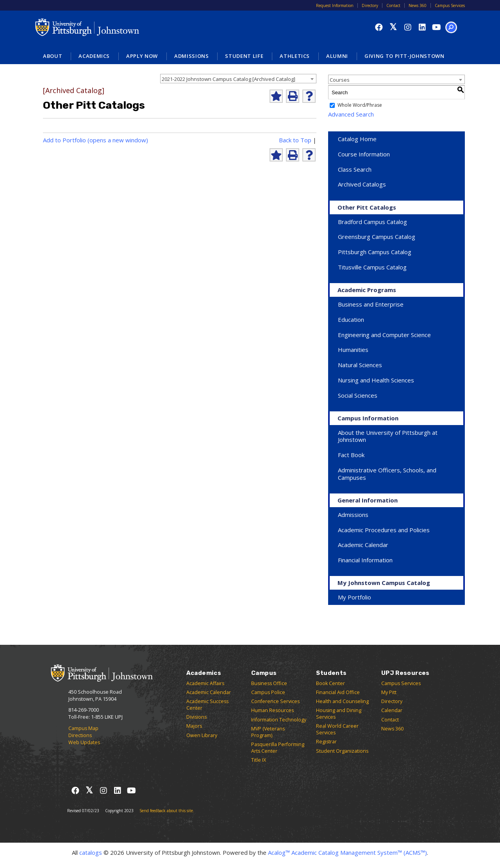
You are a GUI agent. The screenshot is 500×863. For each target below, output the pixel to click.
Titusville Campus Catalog (372, 267)
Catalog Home (357, 139)
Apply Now (142, 55)
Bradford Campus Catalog (372, 222)
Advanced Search (351, 114)
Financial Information (365, 560)
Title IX (258, 760)
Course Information (364, 154)
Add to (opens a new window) (95, 140)
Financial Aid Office (338, 692)
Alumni (337, 55)
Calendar (391, 710)
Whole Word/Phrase (360, 105)
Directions (80, 735)
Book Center (330, 683)
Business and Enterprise (371, 304)
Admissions (191, 55)
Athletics (295, 55)
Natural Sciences (360, 365)
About (52, 55)
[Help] (309, 96)
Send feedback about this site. (166, 810)
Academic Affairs (205, 683)
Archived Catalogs (362, 184)
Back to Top (295, 140)
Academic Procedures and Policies (384, 530)
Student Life (244, 55)
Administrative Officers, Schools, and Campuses (387, 473)
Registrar (326, 741)
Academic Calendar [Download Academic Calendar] (363, 545)
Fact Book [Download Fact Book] (351, 455)
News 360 (418, 5)
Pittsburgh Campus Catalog (374, 252)
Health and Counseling (342, 701)
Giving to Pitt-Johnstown (404, 55)
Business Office (269, 683)
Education (351, 319)
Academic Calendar (208, 692)
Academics (94, 55)
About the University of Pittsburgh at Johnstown (388, 436)
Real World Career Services (337, 729)
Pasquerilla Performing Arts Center (277, 747)
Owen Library (201, 735)
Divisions (196, 717)
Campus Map (83, 728)
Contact (393, 5)
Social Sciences (357, 395)
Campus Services (450, 5)
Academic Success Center (207, 704)
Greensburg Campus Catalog (376, 236)
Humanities (353, 349)
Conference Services (275, 701)
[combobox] (238, 78)
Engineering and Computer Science (384, 335)
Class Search (354, 169)
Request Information (335, 5)
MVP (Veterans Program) (268, 732)
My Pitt (388, 692)
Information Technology (278, 719)
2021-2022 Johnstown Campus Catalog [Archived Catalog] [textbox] (228, 79)
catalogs (90, 852)
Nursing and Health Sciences (376, 380)
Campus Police (268, 692)
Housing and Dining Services (338, 713)
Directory (370, 5)
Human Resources (272, 710)
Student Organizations (342, 751)
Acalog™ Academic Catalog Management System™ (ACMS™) (347, 852)
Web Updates (84, 742)
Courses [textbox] (340, 79)
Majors (194, 726)
